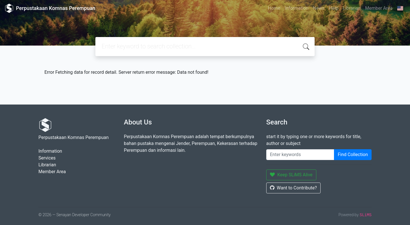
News (318, 8)
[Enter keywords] (300, 154)
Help (333, 8)
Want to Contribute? (293, 188)
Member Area (378, 8)
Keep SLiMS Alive (291, 174)
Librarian (351, 8)
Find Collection (353, 154)
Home (274, 8)
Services (47, 158)
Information (296, 8)
